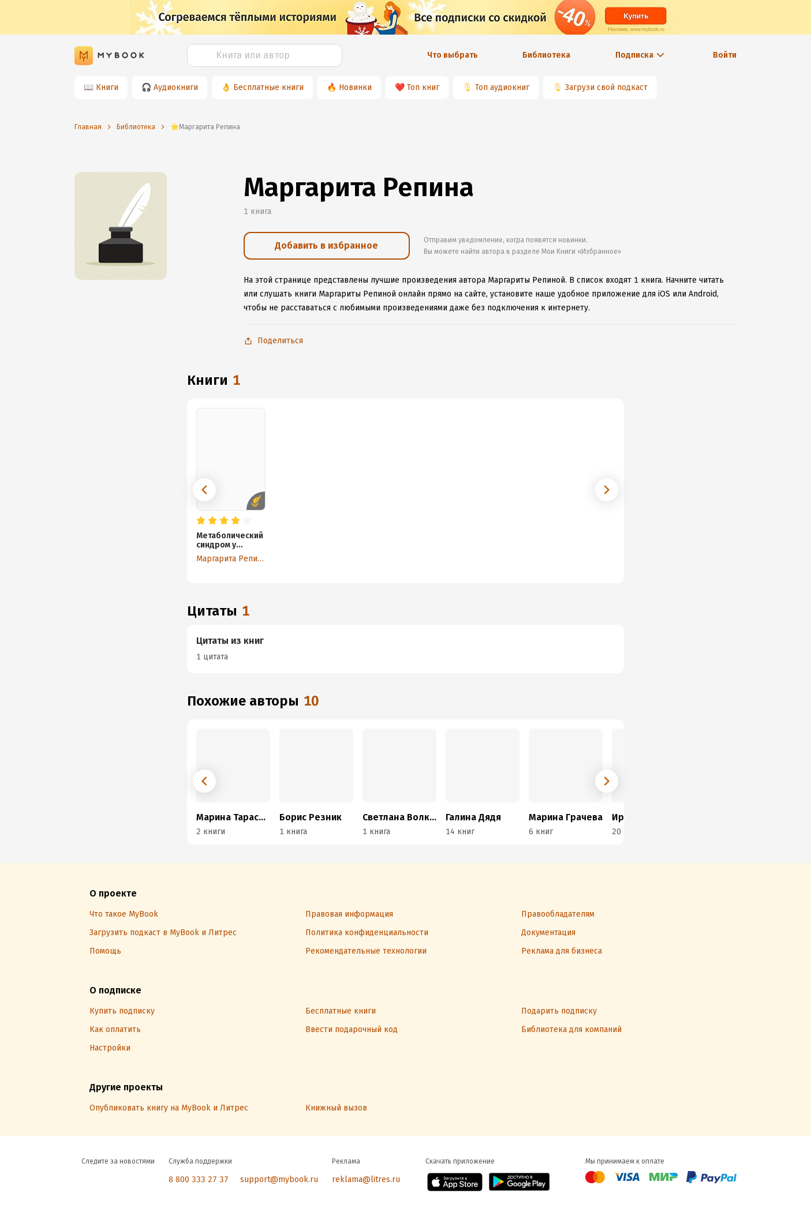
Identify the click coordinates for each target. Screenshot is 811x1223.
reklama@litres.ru (366, 1179)
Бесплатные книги (268, 87)
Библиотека (546, 55)
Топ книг (423, 87)
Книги (107, 87)
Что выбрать (452, 55)
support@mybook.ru (279, 1179)
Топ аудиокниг (502, 87)
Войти (725, 55)
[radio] (200, 521)
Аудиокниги (176, 87)
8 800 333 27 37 (199, 1179)
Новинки (355, 87)
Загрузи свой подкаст (606, 87)
